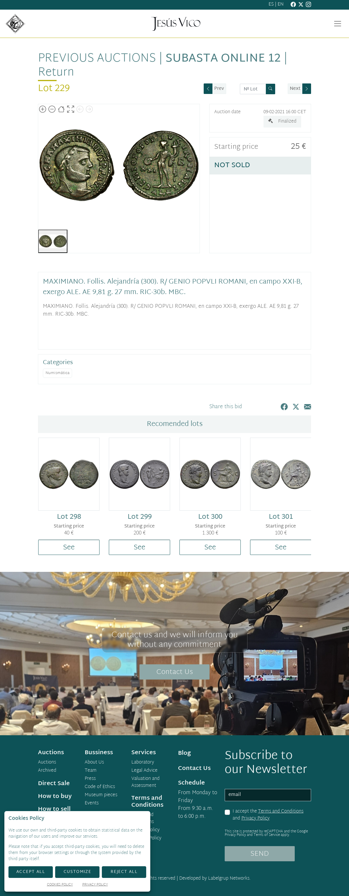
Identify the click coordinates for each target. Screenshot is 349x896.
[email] (268, 795)
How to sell (54, 809)
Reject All (124, 872)
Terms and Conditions (280, 811)
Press (90, 779)
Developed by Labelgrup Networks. (215, 878)
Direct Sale (54, 784)
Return (56, 72)
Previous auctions (97, 58)
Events (92, 803)
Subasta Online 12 (223, 58)
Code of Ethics (100, 787)
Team (91, 771)
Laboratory (142, 763)
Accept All (30, 872)
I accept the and (268, 815)
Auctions (47, 763)
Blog (184, 753)
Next (295, 89)
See (69, 547)
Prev (219, 89)
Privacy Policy (255, 818)
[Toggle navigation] (337, 23)
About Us (94, 763)
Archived (47, 771)
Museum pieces (101, 795)
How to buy (55, 796)
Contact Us (174, 672)
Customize (77, 872)
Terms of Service (267, 835)
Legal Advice (144, 771)
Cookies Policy (146, 838)
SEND (259, 854)
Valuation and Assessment (145, 782)
